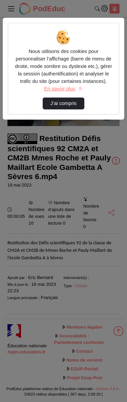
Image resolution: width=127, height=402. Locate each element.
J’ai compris (63, 103)
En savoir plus (63, 88)
